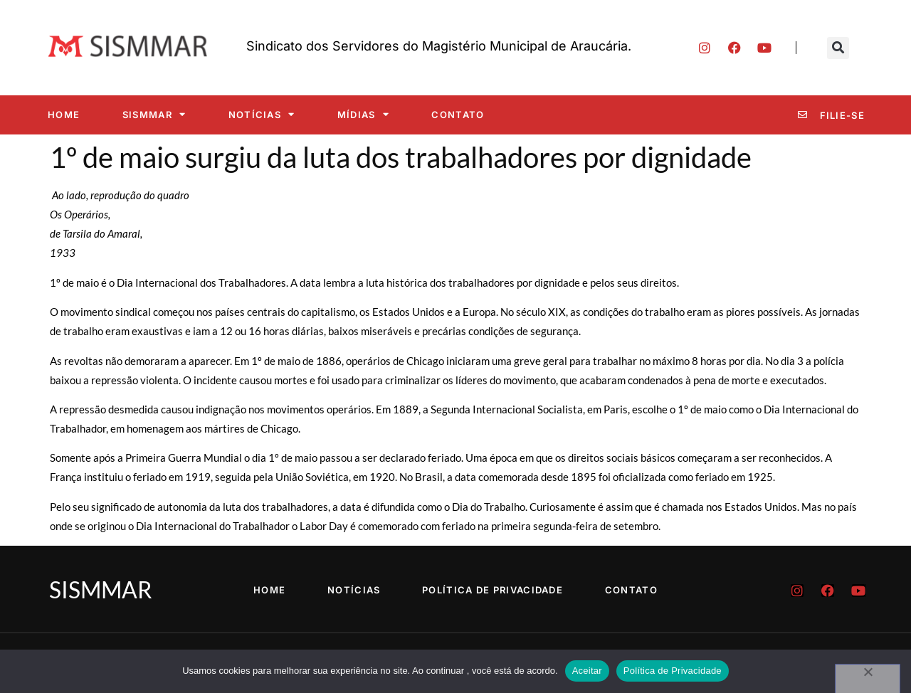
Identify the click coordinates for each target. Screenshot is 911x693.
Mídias (363, 114)
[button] (838, 48)
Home (64, 114)
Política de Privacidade (493, 590)
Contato (457, 114)
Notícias (261, 114)
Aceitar (587, 670)
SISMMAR (154, 114)
